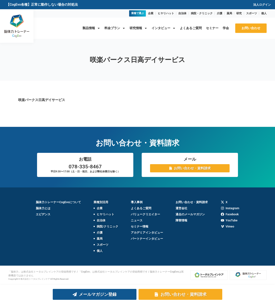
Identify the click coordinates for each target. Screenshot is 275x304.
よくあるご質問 (191, 28)
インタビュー (164, 28)
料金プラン (114, 28)
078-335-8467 (85, 167)
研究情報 (138, 28)
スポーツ (251, 13)
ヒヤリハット (166, 13)
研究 (239, 13)
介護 (219, 13)
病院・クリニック (202, 13)
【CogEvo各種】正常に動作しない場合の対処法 (42, 4)
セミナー (212, 28)
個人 (264, 13)
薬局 (229, 13)
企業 (150, 13)
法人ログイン (262, 4)
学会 (226, 28)
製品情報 (91, 28)
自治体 (182, 13)
